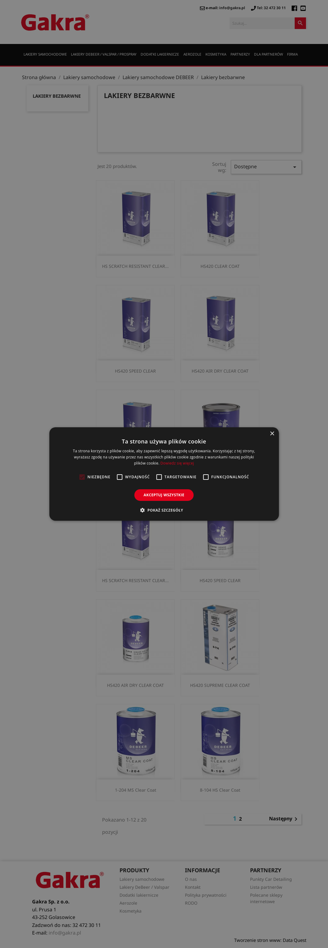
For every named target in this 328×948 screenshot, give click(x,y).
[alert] (164, 474)
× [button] (272, 434)
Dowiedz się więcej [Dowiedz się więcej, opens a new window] (177, 463)
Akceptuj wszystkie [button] (164, 495)
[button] (164, 510)
